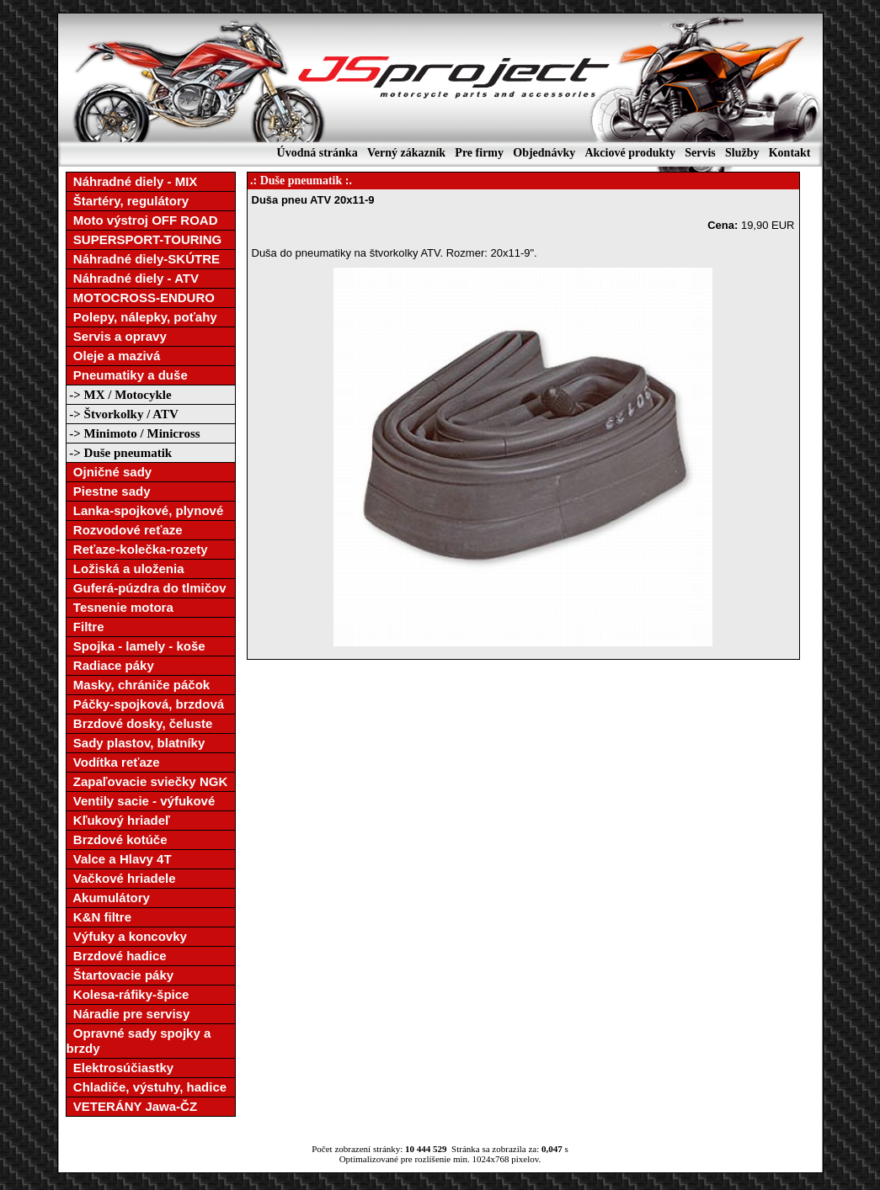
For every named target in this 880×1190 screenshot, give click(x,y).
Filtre (85, 626)
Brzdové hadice (117, 955)
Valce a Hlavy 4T (119, 859)
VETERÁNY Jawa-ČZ (132, 1106)
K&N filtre (99, 917)
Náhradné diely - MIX (132, 181)
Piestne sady (109, 491)
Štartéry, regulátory (128, 201)
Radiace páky (110, 665)
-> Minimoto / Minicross (133, 433)
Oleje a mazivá (114, 355)
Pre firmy (479, 152)
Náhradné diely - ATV (133, 278)
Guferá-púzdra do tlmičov (147, 588)
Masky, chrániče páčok (139, 684)
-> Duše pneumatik (120, 453)
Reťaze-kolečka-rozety (137, 549)
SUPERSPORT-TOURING (144, 239)
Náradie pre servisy (128, 1014)
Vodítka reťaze (113, 762)
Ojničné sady (109, 472)
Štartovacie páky (120, 975)
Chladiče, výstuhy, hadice (147, 1087)
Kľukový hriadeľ (118, 820)
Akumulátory (108, 897)
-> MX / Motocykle (119, 394)
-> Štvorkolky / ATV (123, 414)
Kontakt (790, 152)
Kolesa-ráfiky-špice (128, 994)
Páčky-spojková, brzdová (146, 704)
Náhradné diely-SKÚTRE (144, 259)
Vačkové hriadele (121, 878)
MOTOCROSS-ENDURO (141, 297)
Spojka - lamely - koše (136, 646)
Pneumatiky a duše (127, 375)
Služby (742, 152)
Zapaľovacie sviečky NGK (147, 781)
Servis (700, 152)
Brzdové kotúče (117, 839)
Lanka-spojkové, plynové (145, 510)
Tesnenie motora (120, 607)
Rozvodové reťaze (125, 530)
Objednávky (544, 152)
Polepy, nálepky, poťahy (142, 317)
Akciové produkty (629, 152)
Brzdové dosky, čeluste (140, 723)
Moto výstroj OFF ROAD (142, 220)
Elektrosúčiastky (120, 1067)
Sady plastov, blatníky (136, 743)
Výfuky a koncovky (127, 936)
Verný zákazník (406, 152)
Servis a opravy (117, 336)
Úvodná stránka (317, 152)
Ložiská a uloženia (125, 568)
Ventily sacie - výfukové (141, 801)
